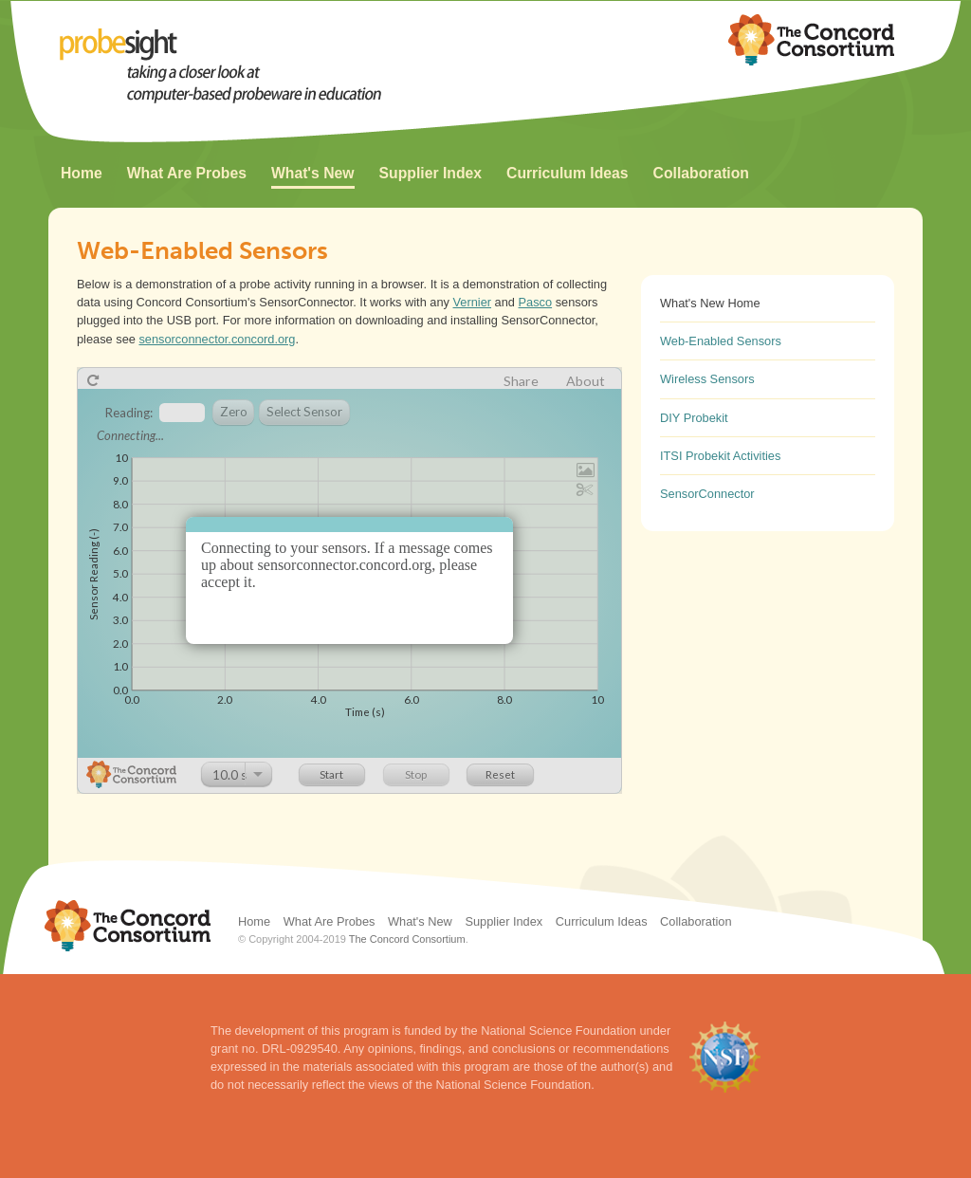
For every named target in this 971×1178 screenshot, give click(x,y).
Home (81, 173)
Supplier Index (430, 173)
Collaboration (701, 173)
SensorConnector (707, 494)
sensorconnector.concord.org (216, 339)
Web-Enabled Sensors (720, 341)
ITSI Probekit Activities (720, 456)
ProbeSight (247, 67)
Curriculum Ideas (567, 173)
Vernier (472, 302)
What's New (313, 173)
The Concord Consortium (407, 939)
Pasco (536, 302)
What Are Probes (187, 173)
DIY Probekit (694, 418)
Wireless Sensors (707, 379)
